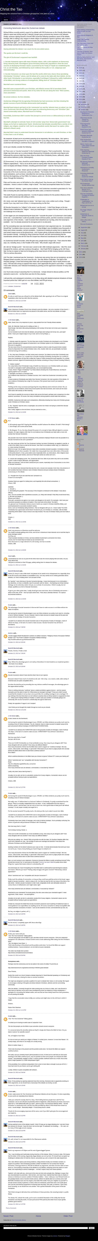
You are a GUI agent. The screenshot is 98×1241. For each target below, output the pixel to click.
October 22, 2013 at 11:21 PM (17, 1010)
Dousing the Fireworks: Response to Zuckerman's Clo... (87, 113)
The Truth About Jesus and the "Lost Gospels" (85, 44)
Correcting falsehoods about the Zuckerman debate (24, 28)
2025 (80, 70)
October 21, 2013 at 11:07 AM (17, 300)
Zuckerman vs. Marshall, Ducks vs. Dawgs (87, 215)
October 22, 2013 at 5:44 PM (16, 914)
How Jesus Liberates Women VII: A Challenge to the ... (86, 189)
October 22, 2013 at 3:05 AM (16, 642)
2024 (80, 73)
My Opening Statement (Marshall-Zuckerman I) (87, 163)
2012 (80, 252)
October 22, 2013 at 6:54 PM (16, 955)
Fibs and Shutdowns (86, 224)
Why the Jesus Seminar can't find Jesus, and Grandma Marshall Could (85, 58)
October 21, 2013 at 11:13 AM (17, 412)
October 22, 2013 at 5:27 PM (16, 787)
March (83, 243)
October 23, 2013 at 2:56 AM (16, 1072)
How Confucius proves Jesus (80, 304)
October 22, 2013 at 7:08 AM (16, 653)
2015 (80, 97)
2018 (80, 89)
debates (10, 286)
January (83, 248)
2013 (80, 102)
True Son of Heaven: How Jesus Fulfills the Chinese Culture (84, 53)
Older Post (68, 1216)
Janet (10, 293)
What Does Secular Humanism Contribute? (86, 119)
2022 (80, 78)
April (82, 240)
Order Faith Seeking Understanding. (83, 40)
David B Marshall (13, 306)
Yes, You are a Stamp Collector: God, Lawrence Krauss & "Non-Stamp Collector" (80, 283)
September (84, 227)
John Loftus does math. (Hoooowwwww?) (80, 355)
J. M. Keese (12, 320)
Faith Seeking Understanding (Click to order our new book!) (85, 31)
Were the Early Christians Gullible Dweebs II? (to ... (86, 157)
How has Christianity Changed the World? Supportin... (87, 195)
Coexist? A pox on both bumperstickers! (80, 346)
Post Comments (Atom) (19, 1220)
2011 (80, 254)
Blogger (67, 1236)
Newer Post (8, 1216)
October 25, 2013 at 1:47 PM (16, 1204)
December (84, 104)
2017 (80, 91)
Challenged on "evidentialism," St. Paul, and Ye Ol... (86, 201)
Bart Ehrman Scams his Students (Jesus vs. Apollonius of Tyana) (80, 381)
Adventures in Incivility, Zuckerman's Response (87, 169)
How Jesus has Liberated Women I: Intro (80, 417)
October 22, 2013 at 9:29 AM (16, 666)
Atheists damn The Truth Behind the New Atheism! (80, 328)
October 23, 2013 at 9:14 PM (16, 1142)
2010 (80, 257)
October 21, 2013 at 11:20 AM (17, 550)
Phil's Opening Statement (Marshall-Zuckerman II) (87, 151)
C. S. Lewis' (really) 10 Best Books (80, 400)
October (83, 109)
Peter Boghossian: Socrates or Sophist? (87, 140)
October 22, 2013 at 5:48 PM (16, 925)
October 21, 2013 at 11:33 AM (17, 565)
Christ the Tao (11, 9)
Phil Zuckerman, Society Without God (87, 184)
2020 (80, 83)
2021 (80, 81)
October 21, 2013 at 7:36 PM (16, 627)
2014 (80, 99)
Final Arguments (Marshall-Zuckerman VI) (85, 125)
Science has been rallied (46, 862)
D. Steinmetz (81, 445)
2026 (80, 68)
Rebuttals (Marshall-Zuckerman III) (86, 136)
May (82, 238)
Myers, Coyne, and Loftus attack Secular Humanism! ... (87, 145)
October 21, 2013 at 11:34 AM (17, 599)
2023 (80, 75)
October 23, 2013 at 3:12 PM (16, 1115)
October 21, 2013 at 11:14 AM (17, 522)
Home (6, 20)
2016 (80, 94)
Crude (10, 605)
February (83, 246)
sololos (55, 1236)
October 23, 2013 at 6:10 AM (16, 1085)
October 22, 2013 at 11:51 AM (17, 710)
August (83, 230)
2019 (80, 86)
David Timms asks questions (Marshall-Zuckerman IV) (87, 131)
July (82, 232)
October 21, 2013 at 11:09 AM (17, 313)
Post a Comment (11, 1208)
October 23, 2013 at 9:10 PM (16, 1130)
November (84, 107)
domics (10, 633)
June (82, 235)
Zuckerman (17, 286)
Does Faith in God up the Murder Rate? (86, 180)
